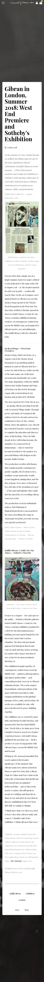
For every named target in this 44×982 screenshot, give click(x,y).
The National (15, 861)
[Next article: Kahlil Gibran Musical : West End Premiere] (27, 910)
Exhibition (30, 893)
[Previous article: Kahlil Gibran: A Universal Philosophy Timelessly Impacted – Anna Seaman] (17, 910)
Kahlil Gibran (15, 893)
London (22, 900)
